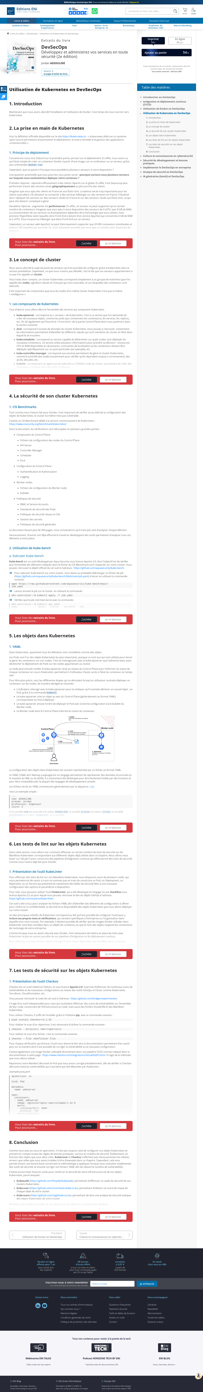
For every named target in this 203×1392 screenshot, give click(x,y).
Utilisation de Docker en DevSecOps (42, 1253)
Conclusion (154, 151)
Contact (113, 1338)
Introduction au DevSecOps (159, 97)
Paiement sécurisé (118, 1325)
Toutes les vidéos (156, 1334)
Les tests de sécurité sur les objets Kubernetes (166, 146)
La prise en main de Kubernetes (164, 122)
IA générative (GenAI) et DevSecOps (163, 176)
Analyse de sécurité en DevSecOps (163, 171)
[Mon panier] (185, 11)
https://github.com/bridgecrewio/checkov (94, 1004)
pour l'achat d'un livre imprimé (46, 1282)
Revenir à (55, 72)
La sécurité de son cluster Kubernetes (167, 131)
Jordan (53, 63)
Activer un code (116, 1334)
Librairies (152, 1321)
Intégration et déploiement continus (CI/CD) (164, 103)
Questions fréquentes (120, 1321)
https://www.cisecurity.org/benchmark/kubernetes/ (38, 424)
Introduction (155, 117)
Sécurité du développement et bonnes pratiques (165, 162)
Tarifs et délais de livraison (122, 1329)
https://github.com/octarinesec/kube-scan (53, 1204)
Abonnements (155, 1329)
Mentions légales (69, 1329)
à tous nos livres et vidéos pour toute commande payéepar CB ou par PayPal (83, 1283)
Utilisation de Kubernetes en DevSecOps (166, 113)
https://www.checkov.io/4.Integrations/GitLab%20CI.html (73, 1062)
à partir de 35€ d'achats (120, 1282)
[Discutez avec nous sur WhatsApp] (95, 11)
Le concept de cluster (159, 126)
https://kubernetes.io (74, 136)
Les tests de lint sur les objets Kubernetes (169, 139)
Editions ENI (23, 11)
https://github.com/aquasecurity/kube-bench (99, 568)
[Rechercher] (175, 11)
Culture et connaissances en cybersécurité (103, 1253)
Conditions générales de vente (76, 1334)
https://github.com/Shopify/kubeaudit (51, 1197)
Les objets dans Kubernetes (162, 135)
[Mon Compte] (193, 11)
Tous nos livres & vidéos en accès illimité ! (101, 2)
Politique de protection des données (79, 1338)
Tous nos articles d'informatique (77, 1321)
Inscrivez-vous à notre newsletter (67, 1300)
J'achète (86, 243)
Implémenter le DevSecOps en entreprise (167, 167)
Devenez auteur (155, 1338)
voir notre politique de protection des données (69, 1302)
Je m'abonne (113, 243)
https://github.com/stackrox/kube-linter (31, 904)
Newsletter (153, 1325)
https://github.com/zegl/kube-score (51, 1212)
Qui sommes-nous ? (70, 1325)
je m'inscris (147, 1300)
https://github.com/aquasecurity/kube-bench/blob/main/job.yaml (51, 576)
